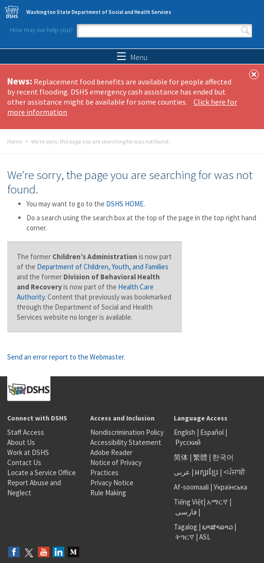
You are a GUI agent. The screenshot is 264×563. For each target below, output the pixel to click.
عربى (182, 472)
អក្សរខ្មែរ (206, 472)
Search (245, 30)
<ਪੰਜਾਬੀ (234, 472)
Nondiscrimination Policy (127, 432)
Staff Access (25, 432)
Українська (230, 486)
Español (212, 432)
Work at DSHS (28, 452)
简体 (181, 457)
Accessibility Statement (125, 442)
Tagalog (185, 526)
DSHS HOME (125, 203)
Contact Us (24, 462)
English (185, 432)
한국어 (223, 457)
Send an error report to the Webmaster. (66, 356)
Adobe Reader (111, 452)
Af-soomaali (191, 486)
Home (14, 141)
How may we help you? (41, 29)
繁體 (201, 457)
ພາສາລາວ (217, 526)
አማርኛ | (219, 501)
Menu (132, 57)
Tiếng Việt (189, 501)
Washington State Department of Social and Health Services (98, 12)
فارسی (185, 511)
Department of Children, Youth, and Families (102, 266)
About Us (21, 442)
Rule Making (108, 492)
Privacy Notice (111, 482)
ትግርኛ (184, 536)
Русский (188, 442)
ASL (205, 536)
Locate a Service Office (41, 472)
